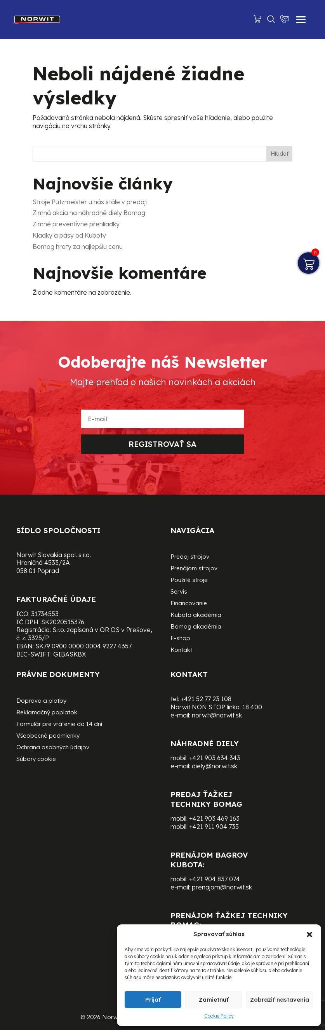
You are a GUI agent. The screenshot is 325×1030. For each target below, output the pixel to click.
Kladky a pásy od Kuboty (69, 235)
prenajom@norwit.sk (222, 887)
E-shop (180, 639)
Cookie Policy (219, 1016)
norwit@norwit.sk (217, 715)
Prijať (153, 999)
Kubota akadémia (195, 615)
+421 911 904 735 (214, 826)
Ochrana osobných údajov (52, 748)
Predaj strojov (189, 557)
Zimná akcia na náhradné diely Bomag (89, 213)
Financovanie (188, 604)
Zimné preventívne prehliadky (76, 224)
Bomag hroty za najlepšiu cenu (78, 246)
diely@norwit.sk (214, 766)
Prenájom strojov (193, 569)
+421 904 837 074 (214, 879)
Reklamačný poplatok (46, 713)
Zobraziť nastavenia (279, 999)
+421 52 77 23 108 (206, 699)
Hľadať (280, 153)
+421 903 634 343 (214, 758)
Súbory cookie (36, 759)
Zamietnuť (214, 999)
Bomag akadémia (195, 627)
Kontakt (181, 650)
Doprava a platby (41, 701)
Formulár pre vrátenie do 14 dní (59, 724)
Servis (178, 592)
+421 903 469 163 (214, 818)
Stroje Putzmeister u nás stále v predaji (90, 202)
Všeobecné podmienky (48, 736)
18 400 (252, 707)
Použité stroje (189, 580)
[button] (309, 934)
